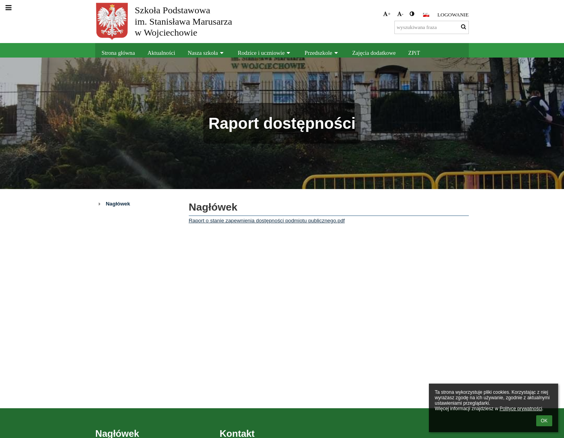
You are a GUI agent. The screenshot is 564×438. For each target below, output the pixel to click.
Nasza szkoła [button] (206, 53)
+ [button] (387, 14)
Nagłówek (118, 204)
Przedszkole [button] (322, 53)
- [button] (400, 14)
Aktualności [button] (161, 53)
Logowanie (453, 15)
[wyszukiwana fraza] (431, 27)
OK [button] (544, 421)
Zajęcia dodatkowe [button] (374, 53)
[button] (426, 15)
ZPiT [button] (414, 53)
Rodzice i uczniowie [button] (265, 53)
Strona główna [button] (118, 53)
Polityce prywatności (520, 408)
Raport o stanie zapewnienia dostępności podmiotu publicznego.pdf (267, 221)
